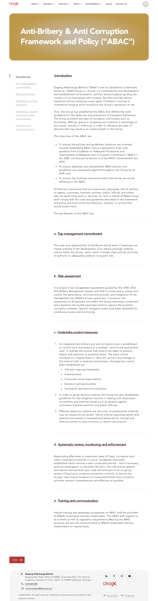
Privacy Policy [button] (112, 595)
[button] (146, 4)
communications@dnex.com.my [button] (38, 589)
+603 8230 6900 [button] (31, 584)
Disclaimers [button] (129, 595)
